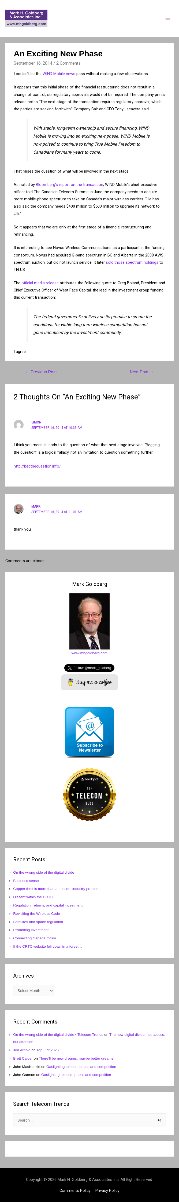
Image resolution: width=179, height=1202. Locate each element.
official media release (40, 283)
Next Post (142, 371)
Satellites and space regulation (38, 922)
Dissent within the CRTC (33, 897)
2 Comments (68, 63)
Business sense (26, 881)
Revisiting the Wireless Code (36, 914)
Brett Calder (23, 1058)
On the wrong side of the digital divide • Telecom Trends (58, 1035)
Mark (35, 506)
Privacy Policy (107, 1190)
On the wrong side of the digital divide (43, 872)
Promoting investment (31, 930)
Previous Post (41, 371)
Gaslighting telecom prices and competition (81, 1067)
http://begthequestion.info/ (37, 466)
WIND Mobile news (59, 73)
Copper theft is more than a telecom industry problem (56, 889)
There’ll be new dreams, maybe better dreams (76, 1058)
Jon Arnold (22, 1050)
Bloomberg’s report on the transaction (69, 184)
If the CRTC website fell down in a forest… (47, 946)
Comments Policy (75, 1190)
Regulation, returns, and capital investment (48, 905)
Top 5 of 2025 (47, 1050)
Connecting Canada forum (34, 938)
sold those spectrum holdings (132, 262)
